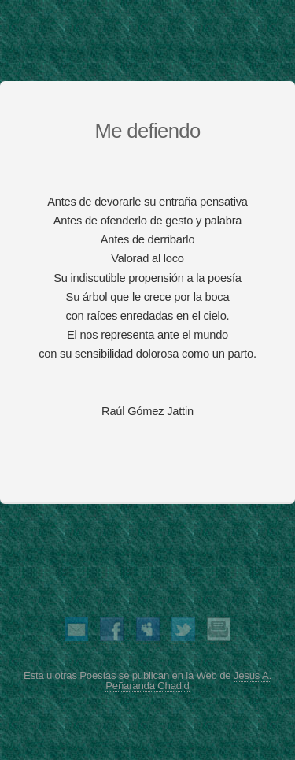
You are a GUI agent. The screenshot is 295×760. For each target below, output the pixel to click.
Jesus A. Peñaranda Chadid (188, 680)
